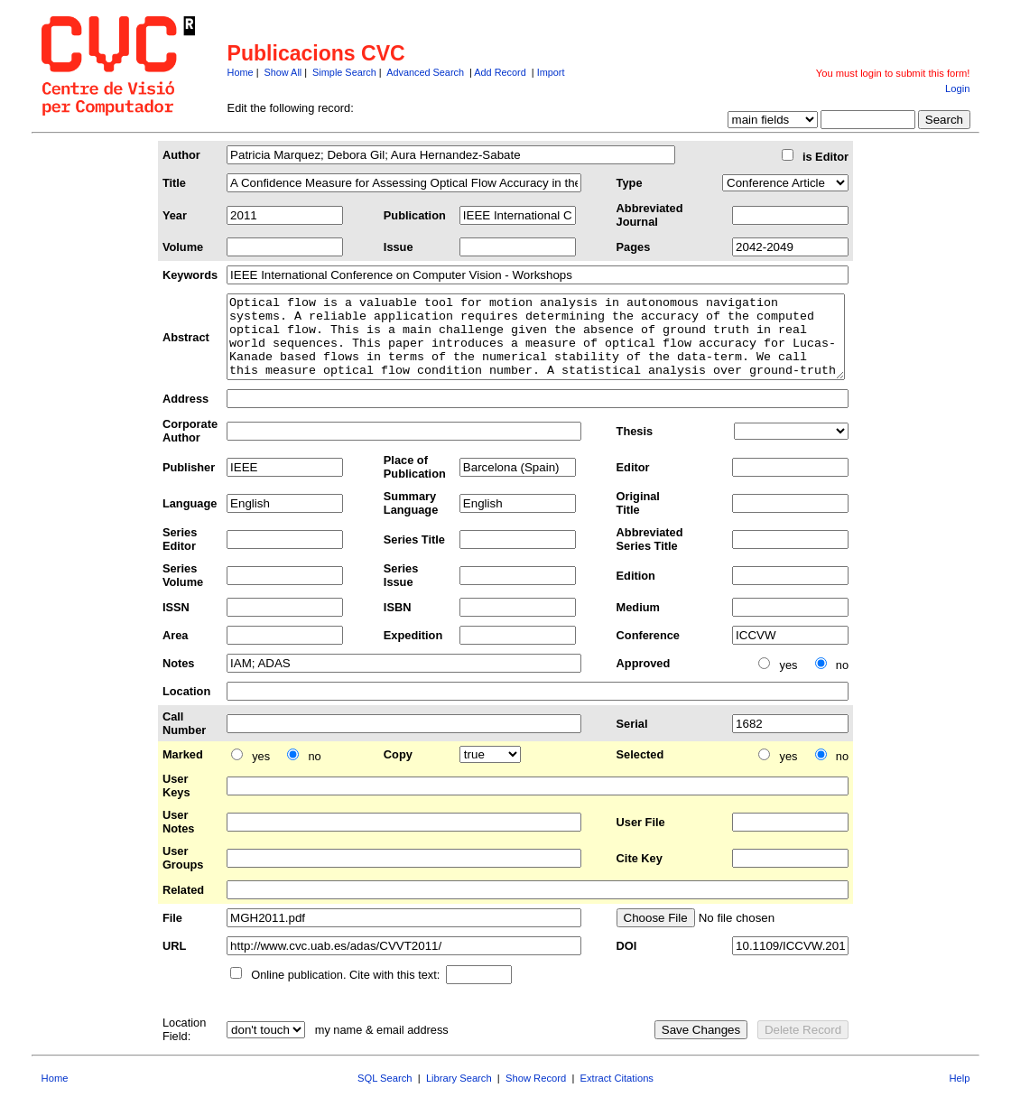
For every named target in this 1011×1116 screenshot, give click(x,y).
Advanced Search (425, 72)
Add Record (499, 72)
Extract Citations (617, 1094)
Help (959, 1094)
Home (240, 72)
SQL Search (385, 1094)
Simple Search (344, 72)
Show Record (536, 1094)
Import (551, 72)
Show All (283, 72)
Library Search (459, 1094)
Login (957, 88)
